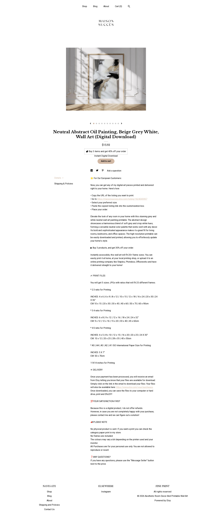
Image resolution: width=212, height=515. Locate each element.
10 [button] (118, 123)
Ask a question (114, 170)
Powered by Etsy (162, 500)
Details (58, 178)
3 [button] (99, 123)
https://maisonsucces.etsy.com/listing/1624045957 (122, 199)
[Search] (129, 6)
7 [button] (110, 123)
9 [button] (115, 123)
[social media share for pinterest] (103, 170)
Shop (84, 6)
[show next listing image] (121, 124)
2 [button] (96, 123)
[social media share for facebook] (92, 170)
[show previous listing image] (90, 124)
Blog (95, 6)
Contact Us (49, 509)
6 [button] (107, 123)
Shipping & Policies (63, 183)
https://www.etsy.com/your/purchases (134, 387)
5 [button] (104, 123)
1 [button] (93, 123)
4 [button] (102, 123)
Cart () (118, 6)
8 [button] (113, 123)
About (106, 6)
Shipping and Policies (49, 505)
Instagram (106, 491)
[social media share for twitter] (97, 170)
